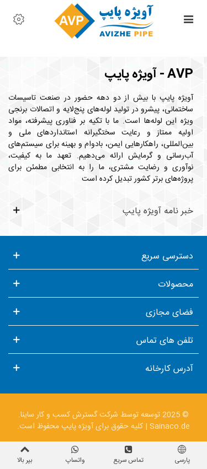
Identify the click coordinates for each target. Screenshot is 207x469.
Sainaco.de (170, 426)
